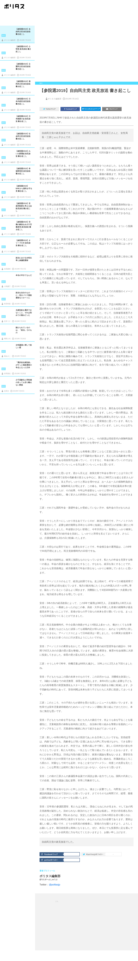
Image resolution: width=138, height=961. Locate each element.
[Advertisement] (86, 922)
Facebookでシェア (52, 854)
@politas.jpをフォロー (93, 855)
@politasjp (54, 884)
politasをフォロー (52, 859)
